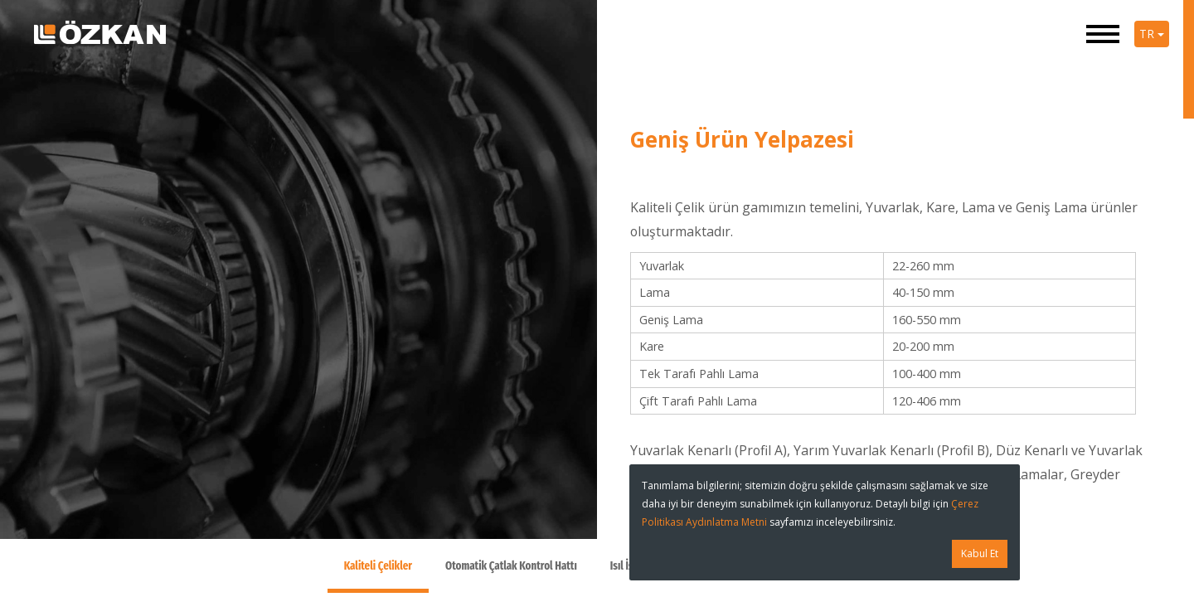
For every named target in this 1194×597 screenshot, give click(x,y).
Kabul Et (979, 553)
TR (1151, 33)
